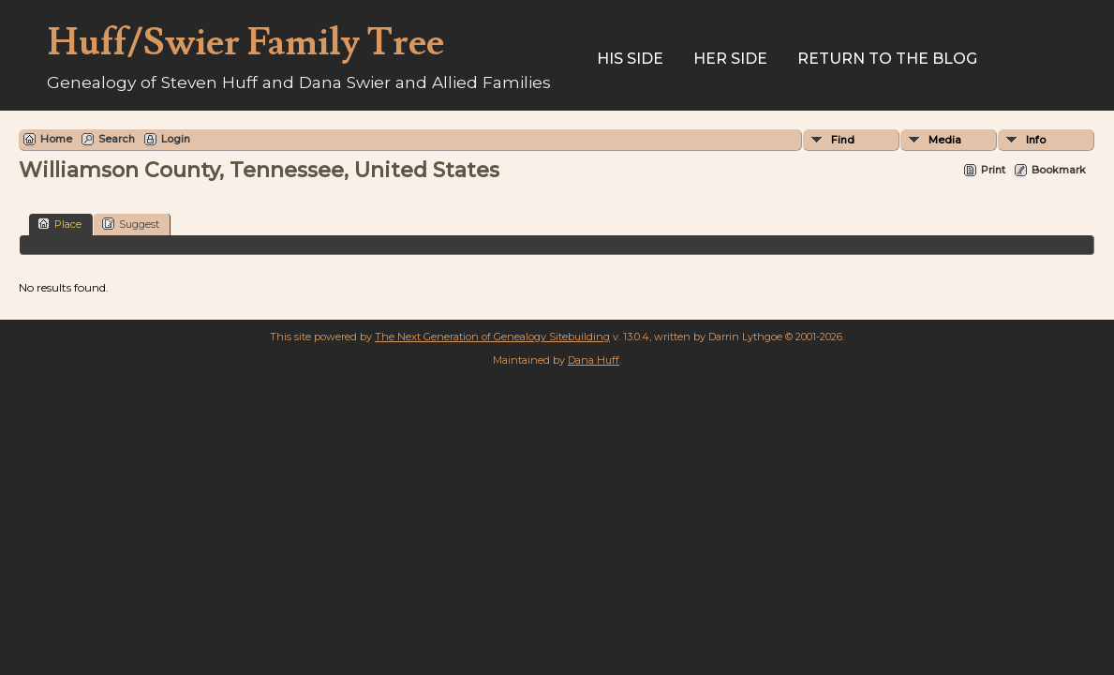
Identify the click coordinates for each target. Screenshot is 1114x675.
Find (842, 139)
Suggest (130, 224)
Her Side (730, 59)
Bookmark (1059, 169)
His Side (630, 59)
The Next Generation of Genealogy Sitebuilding (492, 336)
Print (993, 169)
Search (116, 138)
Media (944, 139)
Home (56, 138)
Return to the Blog (887, 59)
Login (175, 138)
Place (59, 224)
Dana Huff (593, 360)
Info (1036, 139)
